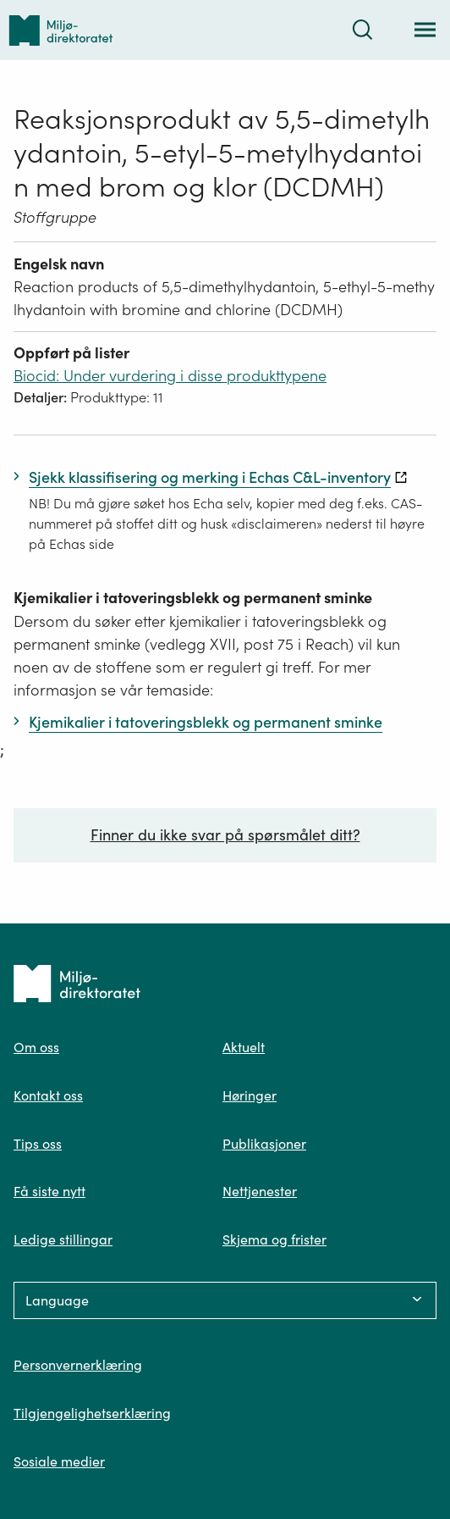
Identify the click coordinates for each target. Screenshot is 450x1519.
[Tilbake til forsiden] (61, 30)
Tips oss (38, 1143)
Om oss (36, 1047)
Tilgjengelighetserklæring (92, 1413)
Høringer (249, 1095)
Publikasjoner (264, 1143)
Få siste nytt (49, 1191)
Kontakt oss (48, 1095)
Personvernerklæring (78, 1364)
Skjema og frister (274, 1239)
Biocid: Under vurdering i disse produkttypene (170, 375)
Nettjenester (259, 1191)
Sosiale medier (59, 1461)
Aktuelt (243, 1047)
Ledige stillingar (63, 1239)
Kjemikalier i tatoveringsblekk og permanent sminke (193, 597)
